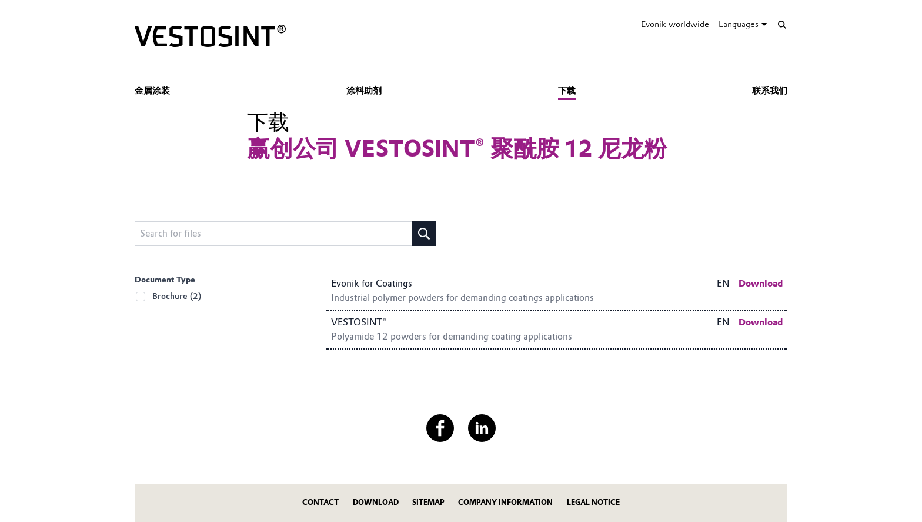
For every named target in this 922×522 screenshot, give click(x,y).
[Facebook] (440, 428)
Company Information (505, 502)
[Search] (781, 24)
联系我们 (769, 90)
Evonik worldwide (675, 24)
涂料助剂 (364, 90)
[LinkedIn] (482, 428)
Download (376, 502)
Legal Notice (593, 502)
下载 (567, 90)
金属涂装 (152, 90)
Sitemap (428, 502)
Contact (320, 502)
